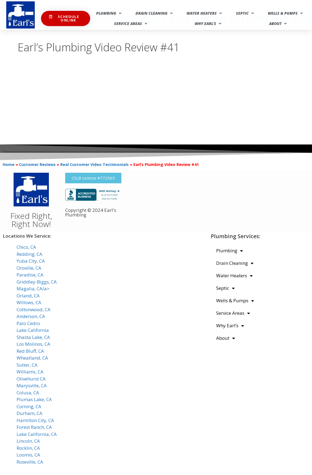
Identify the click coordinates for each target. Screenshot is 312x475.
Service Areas (130, 23)
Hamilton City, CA (35, 420)
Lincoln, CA (28, 441)
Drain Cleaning (154, 13)
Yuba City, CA (31, 261)
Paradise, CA (30, 275)
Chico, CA (26, 247)
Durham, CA (29, 413)
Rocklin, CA (28, 448)
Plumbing (108, 13)
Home (8, 164)
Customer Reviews (37, 164)
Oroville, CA (29, 268)
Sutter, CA (27, 365)
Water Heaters (204, 13)
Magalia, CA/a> (33, 288)
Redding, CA (29, 254)
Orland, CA (28, 295)
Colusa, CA (28, 392)
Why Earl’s (208, 23)
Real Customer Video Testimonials (94, 164)
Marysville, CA (32, 385)
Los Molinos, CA (33, 344)
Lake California (33, 330)
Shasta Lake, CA (33, 337)
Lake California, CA (37, 434)
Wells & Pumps (285, 13)
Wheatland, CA (32, 358)
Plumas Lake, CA (34, 399)
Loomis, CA (28, 455)
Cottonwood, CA (34, 309)
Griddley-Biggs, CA (37, 282)
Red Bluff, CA (30, 351)
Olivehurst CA (31, 379)
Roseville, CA (30, 462)
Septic (245, 13)
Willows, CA (29, 302)
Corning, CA (29, 406)
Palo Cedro (28, 323)
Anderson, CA (31, 316)
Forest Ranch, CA (34, 427)
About (278, 23)
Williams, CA (30, 372)
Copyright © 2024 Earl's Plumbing (90, 212)
